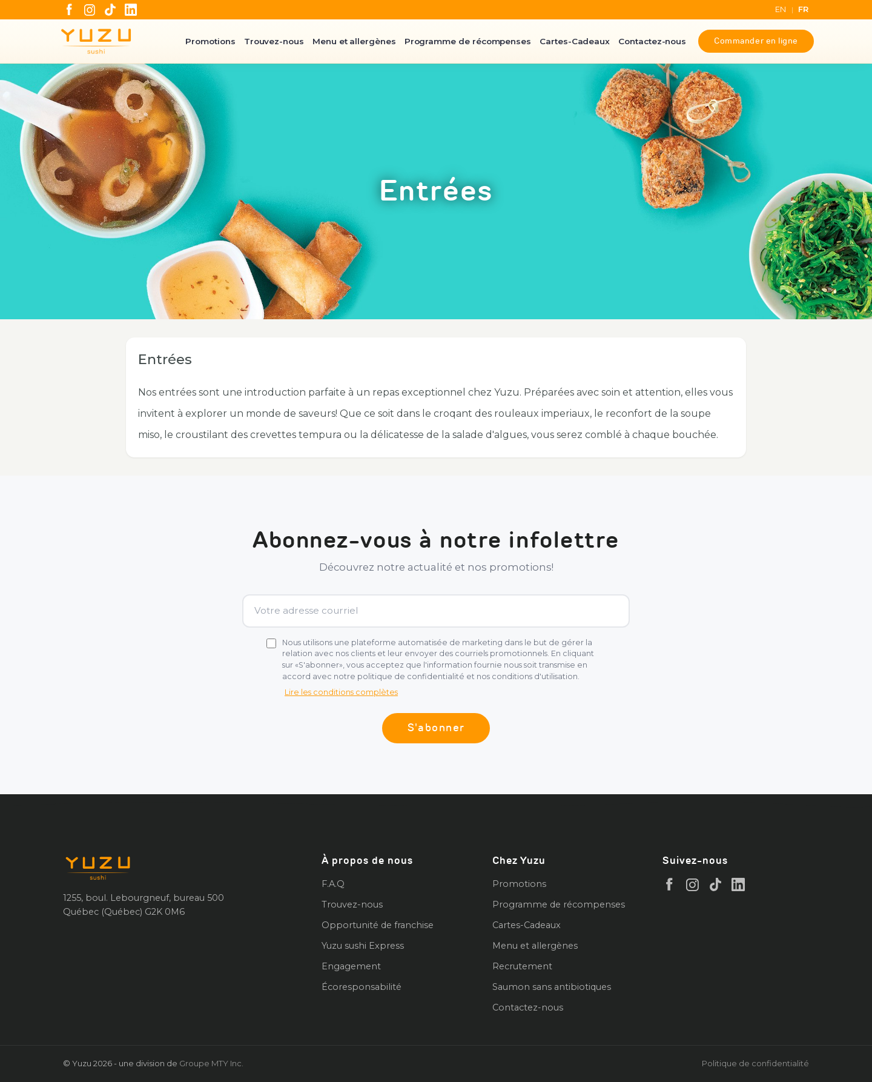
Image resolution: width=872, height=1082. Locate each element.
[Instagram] (90, 10)
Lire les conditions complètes (341, 692)
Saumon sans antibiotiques (551, 986)
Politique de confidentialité (755, 1063)
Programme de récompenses (468, 41)
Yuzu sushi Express (363, 945)
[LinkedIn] (131, 10)
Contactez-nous (652, 41)
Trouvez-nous (274, 41)
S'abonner (436, 727)
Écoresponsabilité (361, 986)
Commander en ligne (756, 41)
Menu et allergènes (354, 41)
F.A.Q (333, 883)
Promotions (210, 41)
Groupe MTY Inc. (211, 1063)
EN (781, 9)
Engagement (351, 966)
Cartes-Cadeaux (575, 41)
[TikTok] (110, 10)
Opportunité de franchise (378, 925)
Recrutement (522, 966)
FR (803, 9)
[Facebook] (69, 10)
